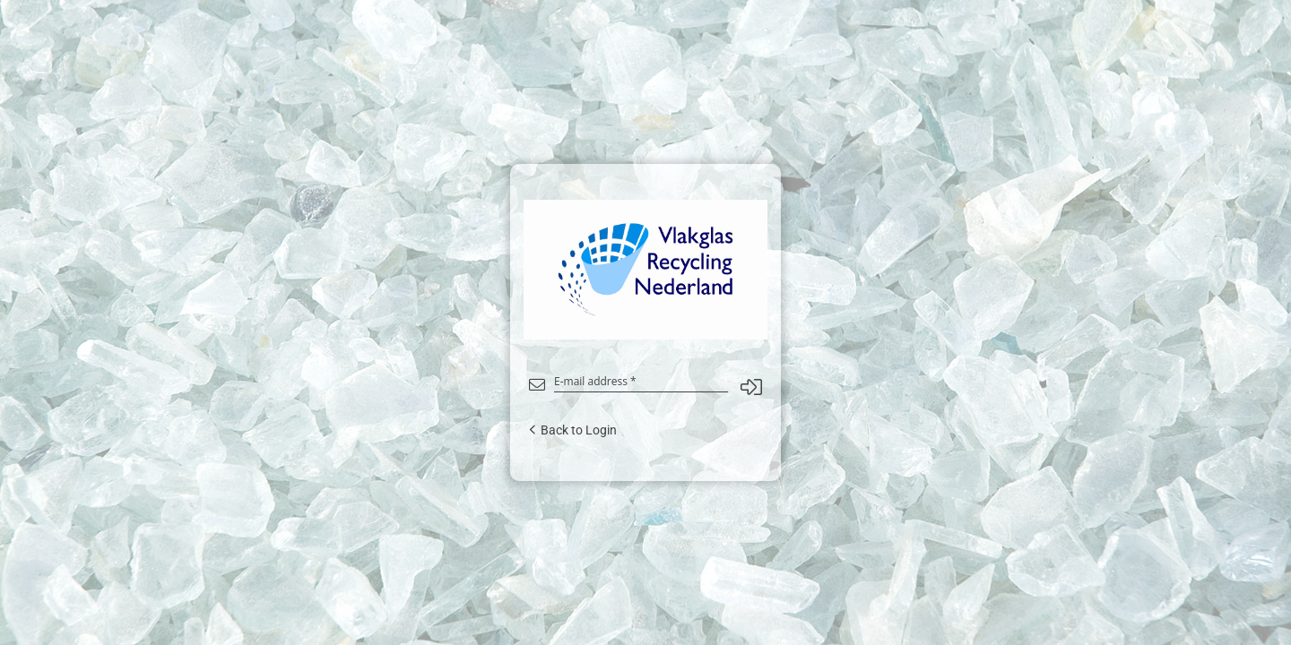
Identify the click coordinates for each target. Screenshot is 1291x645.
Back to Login (573, 430)
